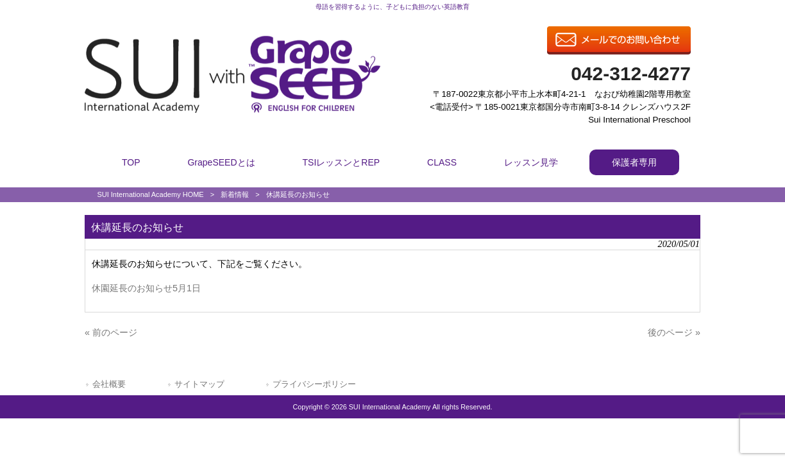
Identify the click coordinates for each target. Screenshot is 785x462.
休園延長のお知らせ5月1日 (146, 288)
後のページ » (674, 332)
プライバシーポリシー (314, 384)
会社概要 (109, 384)
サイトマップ (199, 384)
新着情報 (235, 194)
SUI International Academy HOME (150, 194)
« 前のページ (111, 332)
